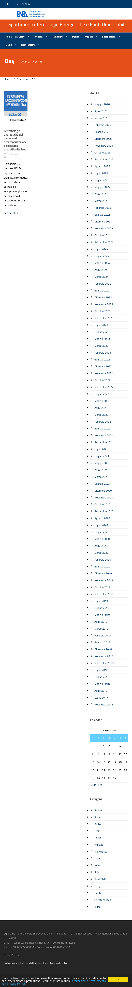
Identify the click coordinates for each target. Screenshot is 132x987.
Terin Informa (28, 44)
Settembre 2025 (103, 159)
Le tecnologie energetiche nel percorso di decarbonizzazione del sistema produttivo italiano (15, 140)
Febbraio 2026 (102, 125)
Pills (96, 872)
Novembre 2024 (103, 228)
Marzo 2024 (101, 277)
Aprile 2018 (100, 691)
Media (9, 44)
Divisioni (38, 36)
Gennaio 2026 (102, 132)
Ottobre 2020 (102, 504)
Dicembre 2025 (103, 139)
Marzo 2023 (101, 346)
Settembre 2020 (103, 511)
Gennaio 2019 (102, 642)
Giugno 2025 (101, 180)
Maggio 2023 (102, 339)
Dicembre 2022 (103, 366)
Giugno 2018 (101, 677)
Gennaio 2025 (102, 215)
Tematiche (57, 36)
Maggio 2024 (102, 263)
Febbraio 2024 (102, 284)
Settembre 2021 (103, 442)
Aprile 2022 (100, 408)
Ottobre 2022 (102, 380)
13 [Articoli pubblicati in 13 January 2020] (92, 762)
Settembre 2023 (103, 318)
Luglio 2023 (101, 325)
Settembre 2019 (103, 594)
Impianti (76, 36)
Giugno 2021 (101, 456)
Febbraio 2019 (102, 635)
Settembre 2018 (103, 663)
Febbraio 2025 (102, 208)
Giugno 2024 (101, 256)
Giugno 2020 (101, 532)
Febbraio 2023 (102, 353)
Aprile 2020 (100, 546)
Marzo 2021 (101, 477)
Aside (97, 817)
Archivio (98, 810)
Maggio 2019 (102, 615)
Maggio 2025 (102, 187)
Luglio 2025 (101, 173)
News (97, 865)
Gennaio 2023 (102, 359)
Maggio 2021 (102, 463)
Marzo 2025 (101, 201)
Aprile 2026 (100, 111)
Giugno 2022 (101, 394)
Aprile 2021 (100, 470)
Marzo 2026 (101, 118)
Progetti (88, 36)
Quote (98, 893)
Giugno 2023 (101, 332)
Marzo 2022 (101, 415)
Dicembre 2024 (103, 221)
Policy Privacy (12, 955)
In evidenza (100, 852)
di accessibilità (20, 963)
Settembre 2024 (103, 242)
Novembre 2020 (103, 497)
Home (9, 36)
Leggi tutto (11, 213)
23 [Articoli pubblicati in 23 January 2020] (109, 770)
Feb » (101, 785)
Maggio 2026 (102, 104)
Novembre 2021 (103, 435)
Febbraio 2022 (102, 422)
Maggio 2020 (102, 539)
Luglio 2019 (101, 601)
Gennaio (26, 79)
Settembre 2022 (103, 387)
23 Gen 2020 (12, 154)
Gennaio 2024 (102, 290)
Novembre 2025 (103, 146)
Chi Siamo (20, 36)
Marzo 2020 (101, 553)
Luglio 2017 (101, 698)
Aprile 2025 (100, 194)
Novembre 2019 (103, 580)
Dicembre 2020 (103, 491)
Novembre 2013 (103, 704)
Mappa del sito (58, 963)
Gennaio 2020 (102, 566)
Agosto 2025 (102, 166)
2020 (16, 79)
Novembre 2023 (103, 304)
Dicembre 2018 (103, 649)
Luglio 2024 (101, 249)
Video (97, 907)
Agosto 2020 (102, 518)
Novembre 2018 (103, 656)
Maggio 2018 (102, 684)
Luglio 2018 (101, 670)
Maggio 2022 (102, 401)
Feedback (43, 963)
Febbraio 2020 (102, 560)
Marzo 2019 (101, 629)
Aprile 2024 (100, 270)
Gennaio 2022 (102, 428)
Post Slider (100, 879)
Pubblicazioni (109, 36)
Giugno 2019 (101, 608)
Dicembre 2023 (103, 297)
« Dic (93, 785)
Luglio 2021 (101, 449)
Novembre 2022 (103, 373)
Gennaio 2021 (102, 484)
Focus (97, 838)
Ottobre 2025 (102, 152)
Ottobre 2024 (102, 235)
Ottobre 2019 (102, 587)
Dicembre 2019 (103, 573)
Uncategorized (102, 900)
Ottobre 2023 (102, 311)
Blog (97, 831)
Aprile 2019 (100, 622)
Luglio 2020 (101, 525)
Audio (97, 824)
